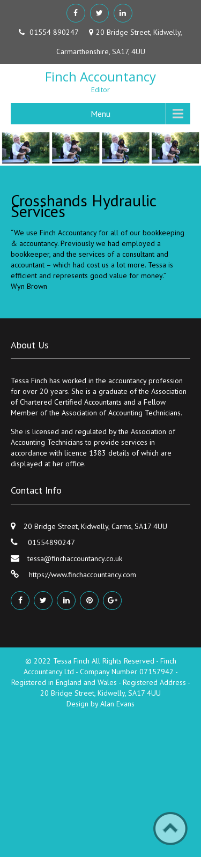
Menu (100, 113)
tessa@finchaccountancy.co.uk (74, 558)
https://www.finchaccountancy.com (81, 574)
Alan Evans (117, 704)
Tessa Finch (72, 661)
